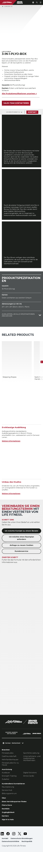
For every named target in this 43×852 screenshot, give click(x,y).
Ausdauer (6, 773)
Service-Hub (7, 790)
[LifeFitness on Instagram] (13, 833)
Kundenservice (21, 551)
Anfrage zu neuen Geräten (21, 545)
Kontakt (32, 112)
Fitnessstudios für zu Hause (10, 764)
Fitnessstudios (7, 753)
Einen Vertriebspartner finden (14, 801)
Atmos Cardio (28, 776)
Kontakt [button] (5, 838)
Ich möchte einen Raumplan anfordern (21, 538)
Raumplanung (8, 787)
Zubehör (5, 779)
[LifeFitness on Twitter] (19, 833)
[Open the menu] (40, 2)
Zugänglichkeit (8, 812)
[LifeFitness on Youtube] (25, 833)
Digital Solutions (30, 773)
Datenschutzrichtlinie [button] (10, 841)
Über (4, 798)
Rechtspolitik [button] (27, 841)
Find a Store (7, 805)
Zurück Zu (7, 6)
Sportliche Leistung (31, 753)
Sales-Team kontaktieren (16, 103)
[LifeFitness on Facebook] (8, 833)
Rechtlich (5, 809)
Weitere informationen (11, 441)
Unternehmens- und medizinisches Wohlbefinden (31, 758)
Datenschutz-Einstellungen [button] (22, 838)
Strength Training (9, 776)
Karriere (5, 816)
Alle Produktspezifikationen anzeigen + (19, 94)
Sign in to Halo (8, 819)
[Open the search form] (36, 2)
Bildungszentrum (9, 793)
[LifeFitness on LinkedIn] (2, 833)
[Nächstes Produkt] (42, 362)
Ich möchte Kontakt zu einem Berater (21, 531)
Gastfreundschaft (9, 756)
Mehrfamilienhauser (10, 760)
